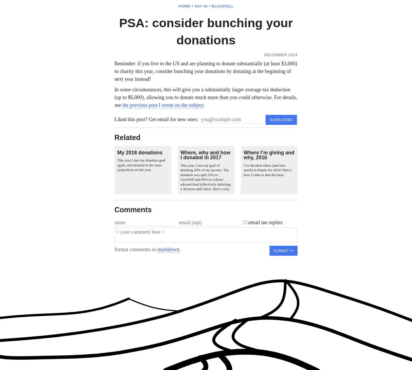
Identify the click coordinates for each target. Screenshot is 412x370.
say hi (201, 6)
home (184, 6)
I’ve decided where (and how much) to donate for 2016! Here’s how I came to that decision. (268, 170)
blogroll (223, 6)
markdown (168, 249)
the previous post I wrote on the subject (162, 105)
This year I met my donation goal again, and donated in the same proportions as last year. (141, 165)
